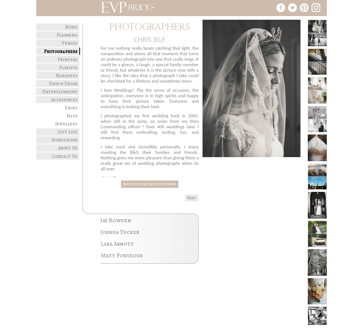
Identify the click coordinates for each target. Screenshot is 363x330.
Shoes (71, 108)
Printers (67, 59)
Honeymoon (64, 140)
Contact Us (64, 156)
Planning (67, 35)
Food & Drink (63, 83)
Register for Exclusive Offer (149, 184)
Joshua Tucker (120, 232)
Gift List (67, 132)
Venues (69, 43)
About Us (67, 148)
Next (191, 198)
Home (71, 27)
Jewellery (66, 124)
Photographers (60, 51)
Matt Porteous (122, 255)
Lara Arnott (117, 244)
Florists (68, 67)
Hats (72, 116)
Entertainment (59, 91)
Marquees (66, 75)
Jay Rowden (116, 220)
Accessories (64, 99)
